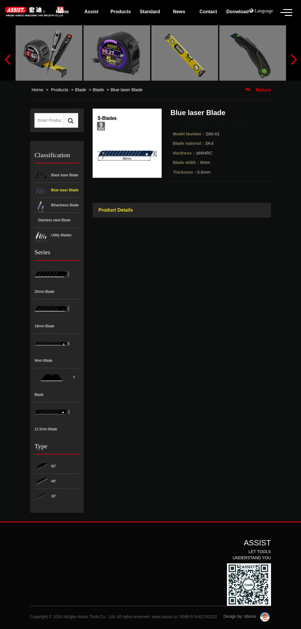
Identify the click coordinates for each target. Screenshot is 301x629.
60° (45, 466)
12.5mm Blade (52, 416)
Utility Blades (52, 235)
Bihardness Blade (56, 205)
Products (60, 89)
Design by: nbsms (239, 616)
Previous (7, 58)
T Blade (54, 382)
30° (45, 496)
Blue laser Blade (127, 89)
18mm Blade (52, 313)
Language (263, 10)
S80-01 (196, 133)
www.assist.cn (165, 616)
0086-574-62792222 (198, 616)
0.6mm (191, 172)
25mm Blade (52, 279)
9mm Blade (52, 348)
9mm (191, 162)
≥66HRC (193, 152)
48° (45, 481)
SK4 (193, 143)
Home (37, 89)
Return (258, 89)
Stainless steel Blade (54, 220)
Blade (80, 89)
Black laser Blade (56, 175)
